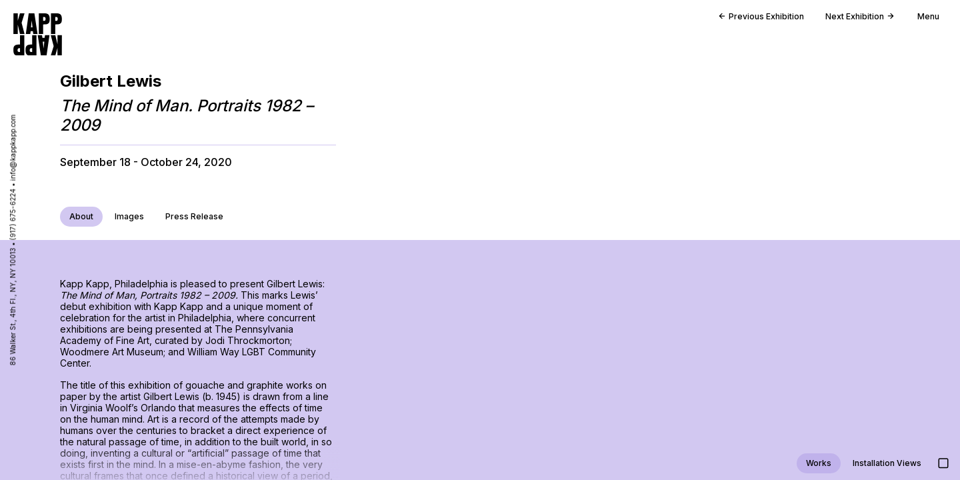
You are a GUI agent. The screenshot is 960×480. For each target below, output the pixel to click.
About (81, 216)
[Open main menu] (922, 20)
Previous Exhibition (761, 16)
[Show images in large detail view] (943, 463)
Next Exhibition (859, 16)
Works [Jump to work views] (818, 463)
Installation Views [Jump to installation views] (887, 463)
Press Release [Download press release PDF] (194, 216)
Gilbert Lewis (110, 81)
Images (129, 216)
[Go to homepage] (37, 34)
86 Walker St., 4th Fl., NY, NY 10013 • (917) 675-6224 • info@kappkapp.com (13, 240)
